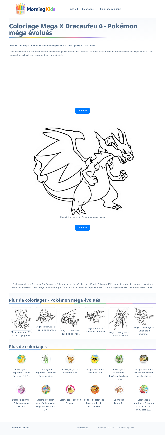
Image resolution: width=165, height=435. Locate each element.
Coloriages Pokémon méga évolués (48, 45)
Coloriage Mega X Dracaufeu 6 (81, 45)
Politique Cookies (21, 427)
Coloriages (24, 45)
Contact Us (82, 427)
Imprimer (82, 110)
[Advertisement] (82, 82)
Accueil (74, 8)
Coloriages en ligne (110, 8)
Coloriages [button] (88, 8)
